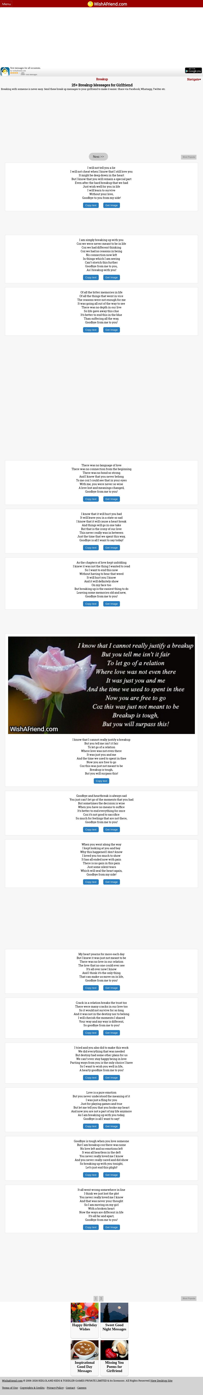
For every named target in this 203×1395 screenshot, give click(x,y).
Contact (70, 1387)
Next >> (98, 157)
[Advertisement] (101, 37)
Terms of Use (10, 1387)
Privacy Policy (55, 1387)
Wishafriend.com (12, 1380)
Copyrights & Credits (32, 1387)
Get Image (111, 205)
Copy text (90, 205)
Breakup (102, 79)
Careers (81, 1387)
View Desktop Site (161, 1380)
